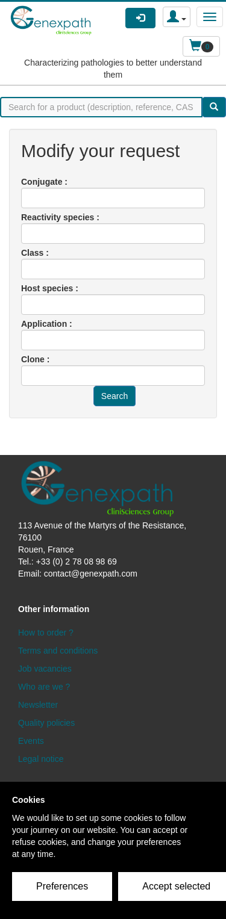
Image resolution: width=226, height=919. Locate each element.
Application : (46, 324)
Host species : (49, 288)
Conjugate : (44, 182)
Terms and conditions (58, 650)
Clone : (35, 359)
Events (31, 741)
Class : (35, 253)
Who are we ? (44, 687)
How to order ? (46, 632)
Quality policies (46, 723)
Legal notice (41, 759)
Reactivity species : (60, 217)
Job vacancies (45, 668)
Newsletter (38, 705)
